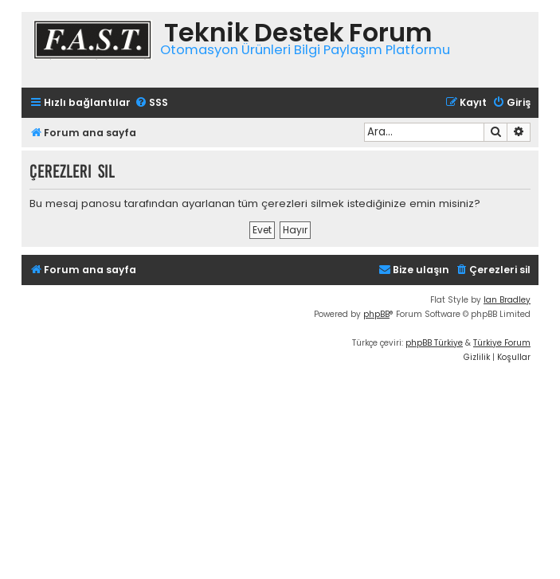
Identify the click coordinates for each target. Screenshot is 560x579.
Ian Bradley (507, 300)
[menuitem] (151, 103)
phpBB (376, 314)
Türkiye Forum (502, 343)
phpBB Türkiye (434, 343)
